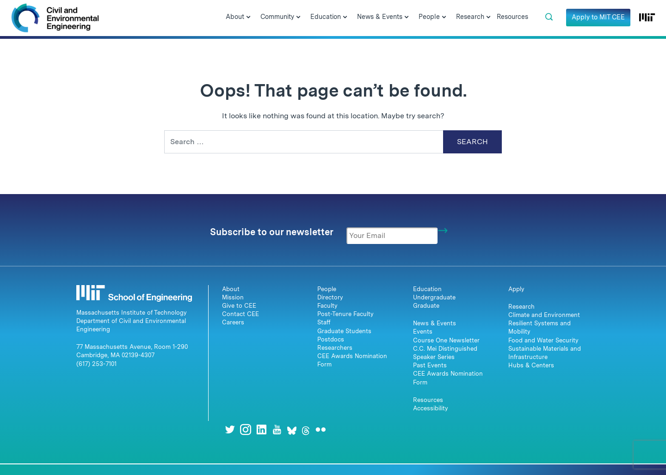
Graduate (426, 305)
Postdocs (330, 339)
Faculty (327, 305)
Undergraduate (434, 297)
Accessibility (430, 408)
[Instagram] (245, 429)
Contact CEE (240, 314)
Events (422, 331)
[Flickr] (320, 429)
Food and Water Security (543, 340)
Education (427, 289)
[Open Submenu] (248, 17)
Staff (324, 322)
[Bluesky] (291, 429)
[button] (549, 17)
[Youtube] (277, 429)
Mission (233, 297)
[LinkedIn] (261, 429)
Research (521, 306)
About (231, 289)
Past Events (430, 365)
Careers (233, 322)
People (326, 289)
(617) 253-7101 (96, 363)
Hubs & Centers (531, 365)
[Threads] (305, 429)
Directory (330, 297)
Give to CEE (239, 305)
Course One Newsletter (446, 340)
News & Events (434, 323)
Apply (516, 289)
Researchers (334, 347)
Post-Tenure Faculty (345, 314)
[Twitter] (229, 429)
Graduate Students (344, 331)
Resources (428, 399)
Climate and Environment (544, 314)
